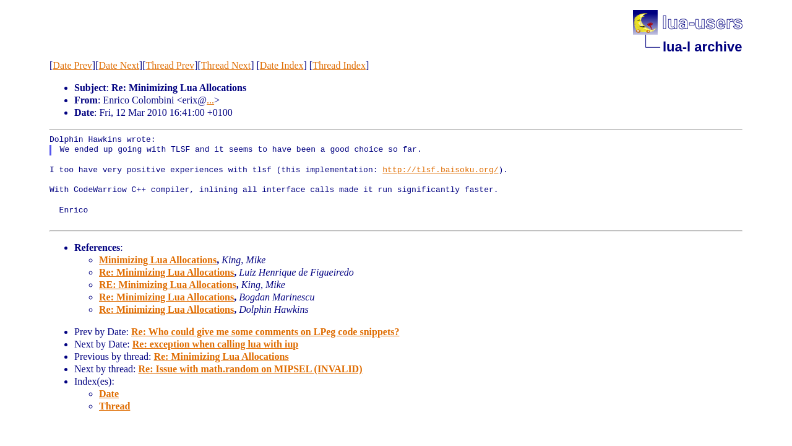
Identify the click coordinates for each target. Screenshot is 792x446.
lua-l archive (702, 47)
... (210, 100)
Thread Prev (169, 65)
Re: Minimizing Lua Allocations (166, 272)
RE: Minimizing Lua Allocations (167, 284)
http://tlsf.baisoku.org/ (440, 170)
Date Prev (72, 65)
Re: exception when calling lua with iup (215, 344)
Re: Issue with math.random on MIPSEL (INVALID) (251, 369)
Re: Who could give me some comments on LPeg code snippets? (265, 331)
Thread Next (226, 65)
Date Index (282, 65)
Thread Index (339, 65)
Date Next (119, 65)
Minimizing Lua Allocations (158, 260)
